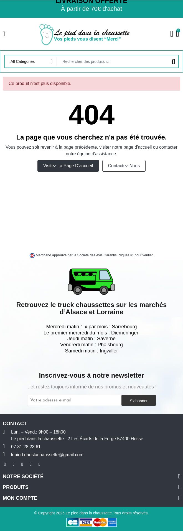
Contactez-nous (124, 165)
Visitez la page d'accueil (68, 165)
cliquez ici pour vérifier (136, 255)
